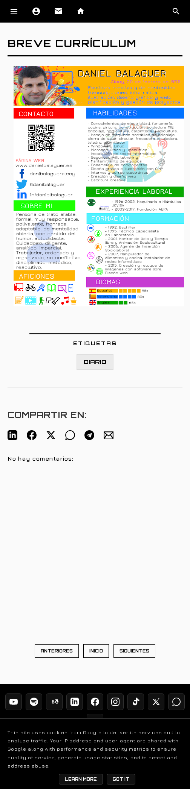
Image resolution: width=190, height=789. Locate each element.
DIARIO (95, 362)
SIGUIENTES (134, 651)
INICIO (96, 651)
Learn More (81, 779)
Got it (121, 779)
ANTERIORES (57, 651)
